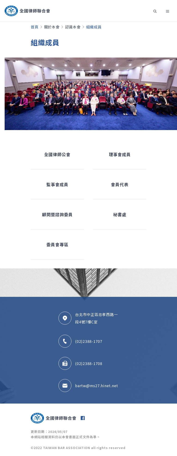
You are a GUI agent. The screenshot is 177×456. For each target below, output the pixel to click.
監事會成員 (57, 184)
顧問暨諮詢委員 (57, 214)
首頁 (35, 27)
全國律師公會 (57, 154)
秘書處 (119, 214)
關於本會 (52, 27)
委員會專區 (57, 244)
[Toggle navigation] (155, 11)
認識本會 (73, 27)
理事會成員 (120, 154)
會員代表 (119, 184)
